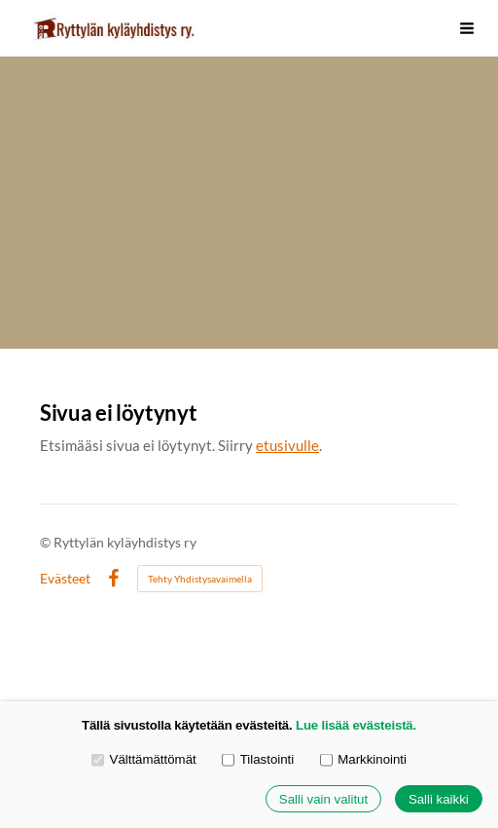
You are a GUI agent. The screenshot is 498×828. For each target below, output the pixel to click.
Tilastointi (258, 759)
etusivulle (287, 445)
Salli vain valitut (323, 799)
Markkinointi (363, 759)
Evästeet (65, 578)
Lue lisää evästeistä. (356, 725)
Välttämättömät (143, 759)
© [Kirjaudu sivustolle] (46, 542)
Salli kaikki (439, 799)
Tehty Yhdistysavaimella (200, 578)
